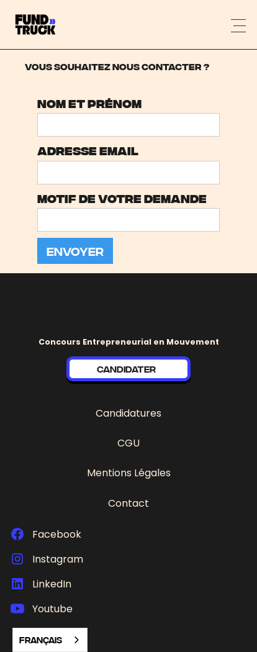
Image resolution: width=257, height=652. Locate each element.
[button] (238, 24)
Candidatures (128, 413)
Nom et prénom (89, 102)
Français (40, 640)
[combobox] (50, 640)
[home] (54, 25)
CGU (128, 443)
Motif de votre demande (122, 197)
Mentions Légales (129, 473)
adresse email (87, 149)
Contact (128, 503)
